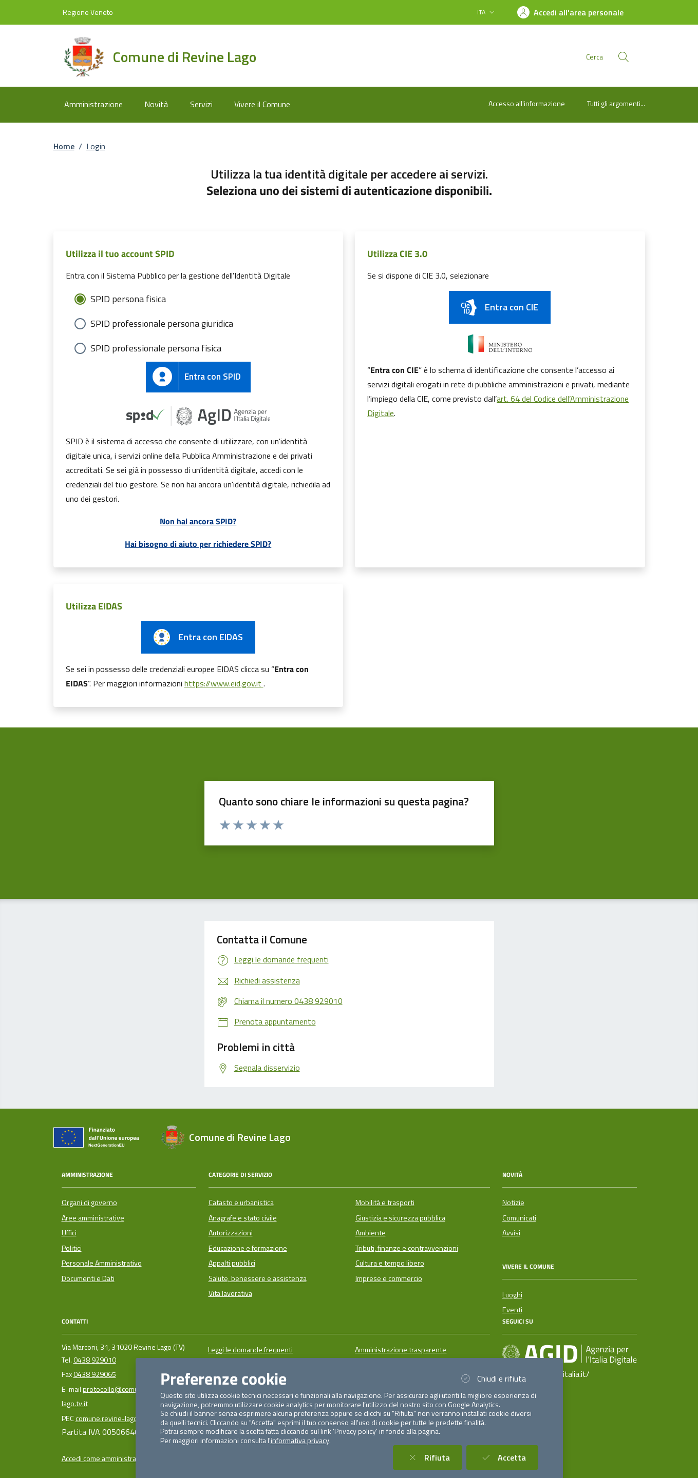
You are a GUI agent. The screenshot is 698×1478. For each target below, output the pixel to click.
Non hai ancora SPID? (198, 521)
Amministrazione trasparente (400, 1349)
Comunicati (519, 1218)
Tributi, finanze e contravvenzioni (406, 1248)
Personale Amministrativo (102, 1263)
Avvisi (511, 1232)
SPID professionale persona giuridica (161, 323)
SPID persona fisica (128, 299)
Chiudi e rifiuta (498, 1378)
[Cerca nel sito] (623, 57)
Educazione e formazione (248, 1248)
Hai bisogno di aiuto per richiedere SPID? (198, 544)
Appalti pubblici (232, 1263)
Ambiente (370, 1232)
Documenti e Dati (88, 1278)
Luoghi (512, 1294)
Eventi (512, 1309)
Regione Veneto (88, 12)
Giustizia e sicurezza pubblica (400, 1218)
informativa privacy (300, 1440)
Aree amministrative (93, 1218)
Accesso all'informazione (526, 103)
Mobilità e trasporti (384, 1202)
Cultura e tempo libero (389, 1263)
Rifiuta (433, 1457)
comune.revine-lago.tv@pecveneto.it (134, 1418)
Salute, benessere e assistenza (258, 1278)
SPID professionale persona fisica (155, 348)
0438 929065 (94, 1374)
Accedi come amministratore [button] (105, 1458)
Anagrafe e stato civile (243, 1218)
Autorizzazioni (231, 1232)
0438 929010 (94, 1360)
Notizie (513, 1202)
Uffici (69, 1232)
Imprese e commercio (388, 1278)
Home (63, 146)
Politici (72, 1248)
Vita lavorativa (230, 1293)
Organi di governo (89, 1202)
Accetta (508, 1457)
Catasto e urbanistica (241, 1202)
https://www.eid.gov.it (223, 683)
